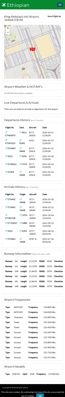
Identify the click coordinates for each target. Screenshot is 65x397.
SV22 (9, 231)
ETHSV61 (11, 164)
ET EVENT (11, 223)
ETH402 (10, 199)
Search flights (54, 16)
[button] (30, 48)
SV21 (9, 156)
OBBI (23, 223)
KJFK (23, 156)
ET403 (9, 172)
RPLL (23, 132)
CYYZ (23, 164)
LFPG (23, 215)
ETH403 (10, 148)
